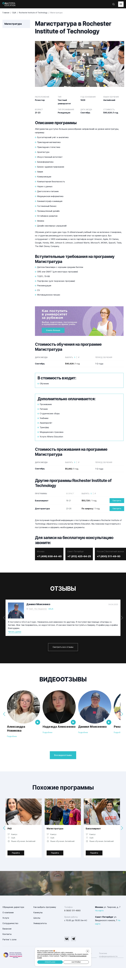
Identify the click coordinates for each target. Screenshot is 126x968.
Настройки (76, 962)
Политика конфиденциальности (108, 954)
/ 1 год (89, 500)
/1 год (72, 363)
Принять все (50, 962)
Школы (36, 918)
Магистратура (55, 828)
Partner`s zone (9, 939)
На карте (99, 910)
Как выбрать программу (44, 907)
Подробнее (12, 736)
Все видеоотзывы (63, 755)
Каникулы (38, 912)
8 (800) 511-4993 (72, 910)
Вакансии (6, 928)
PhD (9, 828)
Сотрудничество (10, 923)
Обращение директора (13, 907)
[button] (122, 617)
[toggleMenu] (121, 4)
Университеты (40, 923)
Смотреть (117, 500)
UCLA (50, 609)
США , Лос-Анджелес (38, 609)
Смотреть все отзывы (63, 647)
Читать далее (14, 632)
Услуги (5, 918)
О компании (8, 912)
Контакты (7, 934)
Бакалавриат (93, 828)
